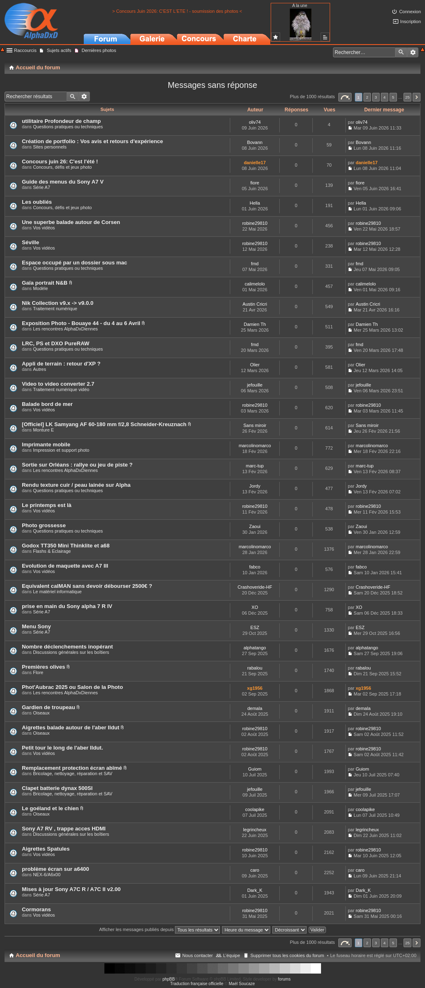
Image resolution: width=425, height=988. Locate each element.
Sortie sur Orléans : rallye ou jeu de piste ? (77, 465)
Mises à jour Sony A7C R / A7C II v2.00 (71, 889)
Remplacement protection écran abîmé (72, 768)
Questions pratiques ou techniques (68, 126)
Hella (255, 202)
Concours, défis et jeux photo (62, 167)
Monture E (43, 429)
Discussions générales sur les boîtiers (71, 652)
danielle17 (255, 162)
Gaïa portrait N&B (45, 283)
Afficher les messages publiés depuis (159, 929)
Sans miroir (255, 425)
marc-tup (255, 465)
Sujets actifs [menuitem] (59, 50)
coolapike (254, 809)
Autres (39, 369)
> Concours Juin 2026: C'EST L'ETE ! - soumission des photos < (177, 11)
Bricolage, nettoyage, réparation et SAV (72, 773)
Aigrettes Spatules (46, 849)
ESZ (254, 627)
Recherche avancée (412, 52)
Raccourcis (25, 50)
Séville (30, 242)
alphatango (254, 647)
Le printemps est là (46, 505)
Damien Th (255, 324)
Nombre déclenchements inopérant (67, 647)
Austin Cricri (255, 304)
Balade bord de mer (47, 404)
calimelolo (255, 283)
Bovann (254, 142)
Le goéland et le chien (50, 808)
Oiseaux (41, 712)
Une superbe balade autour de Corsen (71, 222)
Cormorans (36, 909)
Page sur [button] (345, 97)
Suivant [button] (416, 97)
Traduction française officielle (196, 983)
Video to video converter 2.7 (58, 384)
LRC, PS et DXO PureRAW (55, 343)
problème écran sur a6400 (55, 869)
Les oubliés (37, 202)
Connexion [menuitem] (410, 11)
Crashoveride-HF (255, 587)
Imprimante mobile (46, 444)
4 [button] (384, 97)
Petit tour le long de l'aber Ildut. (62, 748)
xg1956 (254, 688)
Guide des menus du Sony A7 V (63, 182)
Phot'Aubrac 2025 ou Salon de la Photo (72, 687)
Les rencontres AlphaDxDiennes (65, 328)
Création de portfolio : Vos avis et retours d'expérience (92, 141)
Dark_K (254, 890)
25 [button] (407, 97)
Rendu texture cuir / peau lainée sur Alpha (76, 485)
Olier (255, 364)
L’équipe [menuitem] (231, 955)
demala (254, 708)
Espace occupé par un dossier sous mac (74, 262)
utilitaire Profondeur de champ (61, 121)
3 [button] (376, 97)
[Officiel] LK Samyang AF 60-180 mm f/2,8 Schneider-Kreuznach (104, 424)
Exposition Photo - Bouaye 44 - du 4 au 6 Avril (81, 323)
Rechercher (401, 52)
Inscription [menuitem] (410, 21)
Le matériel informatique (57, 591)
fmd (254, 263)
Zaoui (255, 526)
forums (284, 979)
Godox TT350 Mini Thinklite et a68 (66, 545)
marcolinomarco (254, 445)
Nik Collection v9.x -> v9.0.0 (57, 303)
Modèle (40, 288)
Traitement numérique (55, 308)
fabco (254, 566)
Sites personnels (49, 146)
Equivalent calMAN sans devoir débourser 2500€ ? (87, 586)
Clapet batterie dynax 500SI (57, 788)
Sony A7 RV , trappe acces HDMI (64, 828)
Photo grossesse (44, 525)
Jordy (254, 485)
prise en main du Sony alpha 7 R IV (67, 606)
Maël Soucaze (242, 983)
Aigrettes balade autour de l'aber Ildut (70, 727)
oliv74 (255, 122)
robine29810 (254, 223)
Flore (38, 672)
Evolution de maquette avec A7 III (65, 566)
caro (254, 870)
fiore (254, 182)
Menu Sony (36, 626)
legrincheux (254, 829)
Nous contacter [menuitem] (197, 955)
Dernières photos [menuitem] (99, 50)
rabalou (254, 667)
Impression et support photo (61, 450)
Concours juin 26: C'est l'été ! (60, 161)
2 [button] (367, 97)
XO (255, 607)
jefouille (254, 384)
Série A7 (41, 187)
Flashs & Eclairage (52, 551)
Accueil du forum (38, 955)
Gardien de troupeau (48, 707)
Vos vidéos (44, 227)
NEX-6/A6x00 (47, 874)
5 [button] (393, 97)
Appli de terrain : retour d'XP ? (61, 364)
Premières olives (43, 667)
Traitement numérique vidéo (61, 389)
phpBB (169, 979)
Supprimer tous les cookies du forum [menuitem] (287, 955)
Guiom (254, 768)
